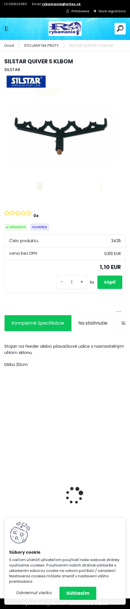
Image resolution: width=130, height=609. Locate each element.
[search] (120, 28)
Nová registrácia (112, 11)
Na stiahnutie (92, 323)
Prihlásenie (80, 11)
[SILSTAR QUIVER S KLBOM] (65, 134)
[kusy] (71, 282)
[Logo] (65, 28)
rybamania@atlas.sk (61, 4)
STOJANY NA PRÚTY (41, 45)
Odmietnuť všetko (34, 593)
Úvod (9, 45)
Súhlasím (77, 593)
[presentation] (7, 485)
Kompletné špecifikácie (37, 323)
